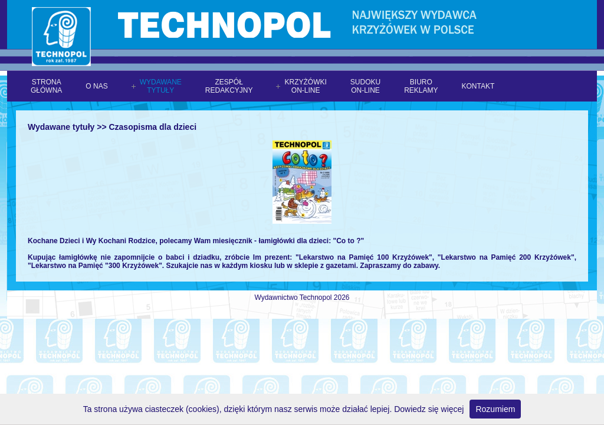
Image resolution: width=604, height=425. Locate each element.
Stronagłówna (46, 86)
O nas (96, 86)
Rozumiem (495, 409)
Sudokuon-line (365, 86)
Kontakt (478, 86)
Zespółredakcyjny (229, 86)
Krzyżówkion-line (305, 86)
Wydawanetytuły (161, 86)
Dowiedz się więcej (429, 409)
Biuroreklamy (421, 86)
